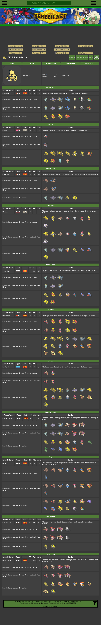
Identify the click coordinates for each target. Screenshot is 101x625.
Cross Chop (6, 271)
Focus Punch (6, 560)
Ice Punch (5, 367)
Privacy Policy (57, 601)
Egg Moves (96, 57)
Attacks (85, 57)
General (72, 57)
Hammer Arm (6, 523)
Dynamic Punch (7, 418)
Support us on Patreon (50, 606)
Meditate (5, 212)
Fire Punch (6, 316)
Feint (4, 463)
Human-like (65, 75)
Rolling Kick (6, 174)
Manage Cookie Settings (72, 601)
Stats (91, 57)
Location (78, 57)
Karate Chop (6, 93)
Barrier (4, 130)
